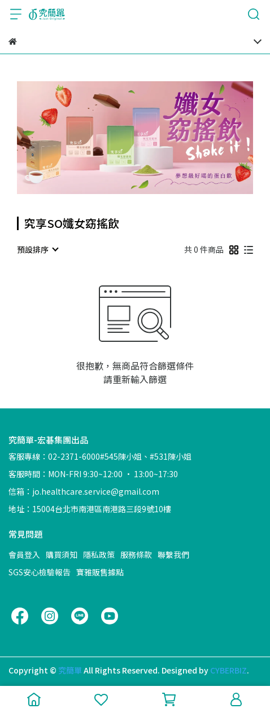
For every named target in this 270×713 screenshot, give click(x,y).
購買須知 (61, 554)
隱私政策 (99, 554)
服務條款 (136, 554)
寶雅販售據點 (100, 572)
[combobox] (37, 249)
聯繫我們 (173, 554)
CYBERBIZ (228, 670)
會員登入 (24, 554)
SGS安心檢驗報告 (39, 572)
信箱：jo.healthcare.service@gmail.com (83, 491)
